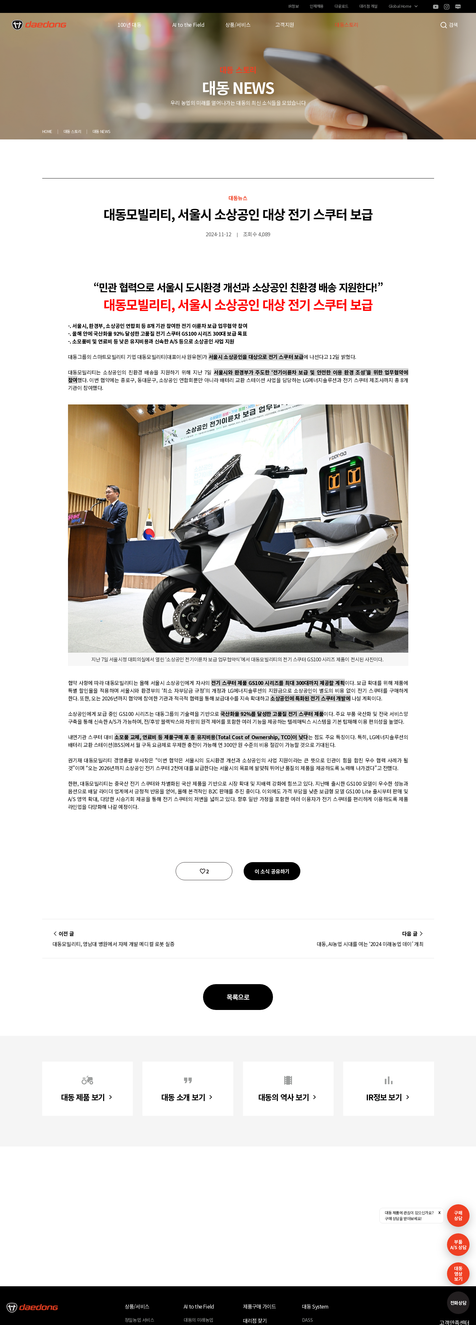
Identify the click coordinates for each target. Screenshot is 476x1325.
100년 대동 (129, 24)
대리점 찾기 (255, 1320)
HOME (47, 131)
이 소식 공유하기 (272, 871)
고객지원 (284, 24)
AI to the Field (188, 24)
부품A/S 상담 (458, 1244)
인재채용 (316, 6)
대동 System (315, 1306)
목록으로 (238, 997)
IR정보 (293, 6)
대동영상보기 (458, 1273)
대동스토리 (346, 24)
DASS (307, 1320)
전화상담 (458, 1303)
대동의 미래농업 (198, 1320)
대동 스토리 (72, 131)
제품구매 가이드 (259, 1306)
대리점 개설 (368, 6)
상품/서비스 (238, 24)
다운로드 (341, 6)
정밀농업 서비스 (139, 1320)
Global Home (400, 6)
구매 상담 (458, 1215)
